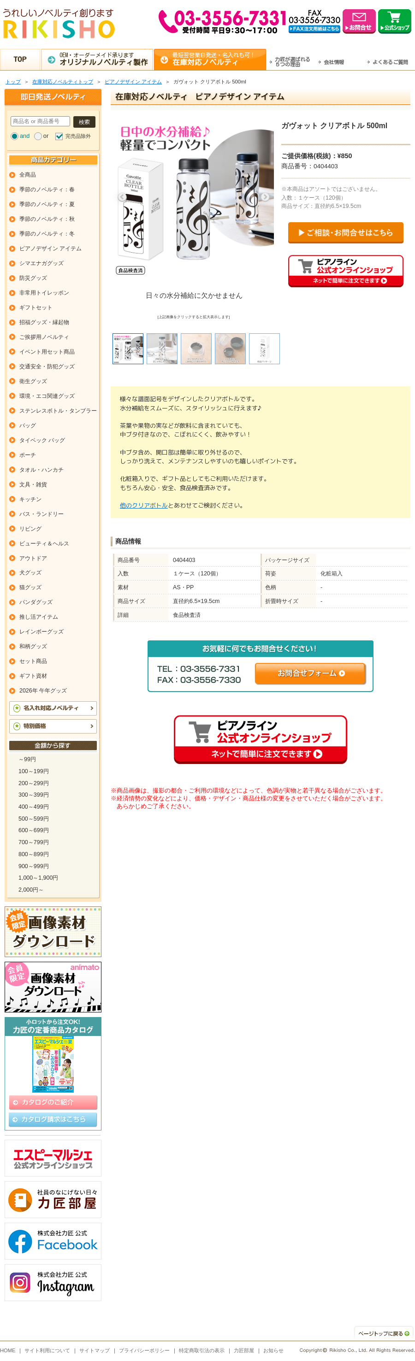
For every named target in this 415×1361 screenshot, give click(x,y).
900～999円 (33, 866)
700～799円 (33, 842)
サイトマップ (94, 1350)
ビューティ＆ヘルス (44, 543)
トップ (13, 81)
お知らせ (273, 1350)
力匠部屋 (244, 1350)
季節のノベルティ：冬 (47, 234)
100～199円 (33, 771)
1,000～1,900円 (38, 878)
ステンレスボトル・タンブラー (58, 411)
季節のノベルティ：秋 (47, 219)
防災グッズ (33, 278)
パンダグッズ (36, 602)
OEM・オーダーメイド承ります (106, 59)
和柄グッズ (33, 646)
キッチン (30, 499)
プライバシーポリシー (144, 1350)
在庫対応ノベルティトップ (62, 81)
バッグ (27, 425)
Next (265, 197)
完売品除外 (78, 136)
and (25, 135)
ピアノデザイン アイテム (133, 81)
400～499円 (33, 807)
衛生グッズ (33, 381)
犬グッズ (30, 572)
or (45, 135)
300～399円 (33, 795)
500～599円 (33, 819)
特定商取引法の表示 (202, 1350)
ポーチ (27, 455)
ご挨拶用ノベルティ (44, 337)
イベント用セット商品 (47, 352)
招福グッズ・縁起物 (44, 322)
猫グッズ (30, 587)
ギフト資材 (33, 676)
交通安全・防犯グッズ (47, 366)
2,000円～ (31, 890)
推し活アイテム (38, 617)
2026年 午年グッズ (43, 690)
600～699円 (33, 830)
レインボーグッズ (41, 631)
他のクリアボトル (144, 505)
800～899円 (33, 854)
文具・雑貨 (33, 484)
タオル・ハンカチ (41, 470)
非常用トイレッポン (44, 293)
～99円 (27, 759)
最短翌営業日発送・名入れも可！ (219, 59)
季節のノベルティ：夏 (47, 204)
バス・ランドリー (41, 514)
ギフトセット (36, 307)
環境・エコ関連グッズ (47, 396)
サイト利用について (47, 1350)
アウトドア (33, 558)
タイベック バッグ (42, 440)
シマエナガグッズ (41, 263)
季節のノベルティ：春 (47, 189)
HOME (8, 1350)
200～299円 (33, 783)
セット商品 (33, 661)
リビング (30, 529)
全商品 (27, 175)
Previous (122, 197)
